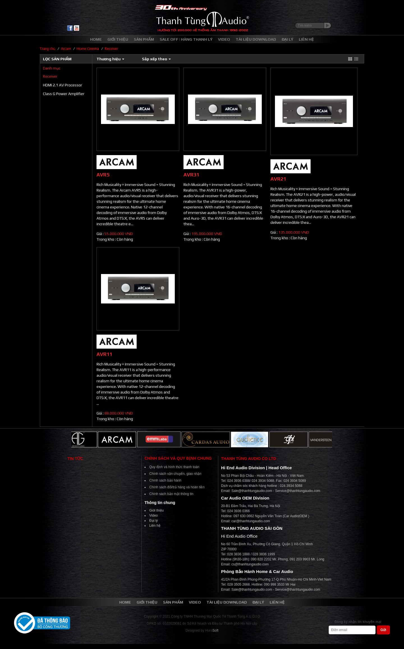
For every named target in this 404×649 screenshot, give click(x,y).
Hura (211, 630)
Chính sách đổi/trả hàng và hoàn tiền (177, 487)
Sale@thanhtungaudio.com (251, 491)
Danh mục (51, 68)
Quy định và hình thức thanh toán (174, 467)
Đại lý (153, 521)
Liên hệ (154, 526)
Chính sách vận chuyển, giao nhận (175, 474)
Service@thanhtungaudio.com (297, 491)
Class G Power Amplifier (63, 93)
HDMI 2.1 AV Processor (62, 85)
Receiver (50, 76)
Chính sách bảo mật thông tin (171, 494)
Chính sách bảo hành (165, 480)
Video (153, 515)
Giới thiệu (156, 510)
